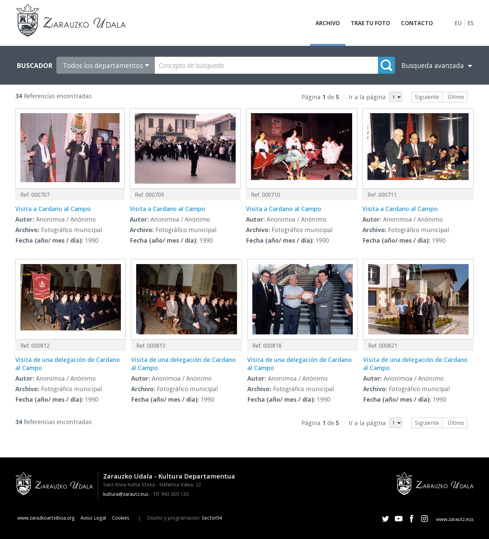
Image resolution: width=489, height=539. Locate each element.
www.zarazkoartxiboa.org (46, 518)
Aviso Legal (93, 518)
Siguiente (427, 97)
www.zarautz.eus (455, 519)
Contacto (417, 23)
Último (456, 97)
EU (458, 23)
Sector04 (212, 518)
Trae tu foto (370, 23)
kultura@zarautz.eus (125, 494)
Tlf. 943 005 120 (170, 494)
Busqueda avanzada (432, 65)
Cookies (120, 518)
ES (471, 23)
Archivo (327, 23)
